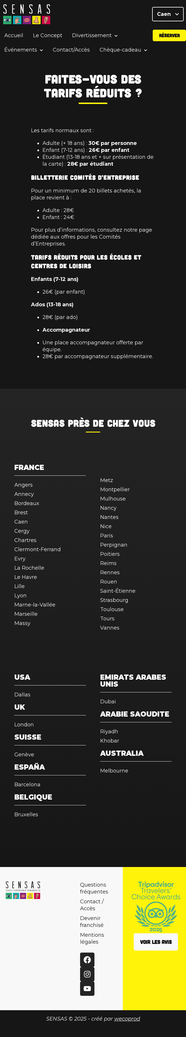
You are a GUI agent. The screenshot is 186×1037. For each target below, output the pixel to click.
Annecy (24, 494)
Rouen (108, 582)
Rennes (110, 572)
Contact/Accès (71, 50)
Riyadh (109, 731)
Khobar (109, 741)
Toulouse (112, 609)
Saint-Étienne (117, 591)
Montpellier (115, 489)
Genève (24, 754)
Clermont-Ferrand (37, 549)
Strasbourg (114, 600)
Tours (107, 618)
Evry (20, 559)
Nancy (108, 508)
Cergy (22, 531)
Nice (106, 526)
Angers (23, 485)
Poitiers (110, 554)
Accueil (13, 36)
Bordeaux (26, 503)
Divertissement (92, 36)
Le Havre (25, 577)
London (24, 724)
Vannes (109, 628)
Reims (108, 563)
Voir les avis (156, 942)
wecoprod (127, 1019)
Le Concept (47, 36)
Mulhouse (113, 499)
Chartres (25, 540)
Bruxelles (26, 814)
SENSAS (48, 423)
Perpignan (113, 545)
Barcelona (27, 784)
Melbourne (114, 771)
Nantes (109, 517)
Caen (168, 14)
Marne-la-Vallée (34, 605)
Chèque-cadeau (120, 50)
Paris (106, 535)
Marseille (26, 614)
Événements (20, 50)
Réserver (169, 35)
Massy (22, 623)
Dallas (22, 695)
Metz (106, 480)
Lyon (20, 595)
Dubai (108, 701)
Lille (19, 586)
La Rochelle (29, 568)
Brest (21, 512)
